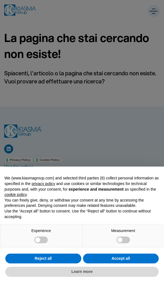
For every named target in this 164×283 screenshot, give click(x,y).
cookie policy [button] (15, 194)
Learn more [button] (81, 271)
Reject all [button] (43, 258)
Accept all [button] (120, 258)
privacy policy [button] (43, 183)
